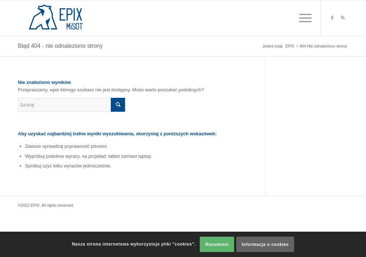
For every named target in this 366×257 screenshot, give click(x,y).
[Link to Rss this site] (342, 17)
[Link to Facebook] (332, 17)
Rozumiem (217, 244)
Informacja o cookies (265, 244)
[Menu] (303, 18)
